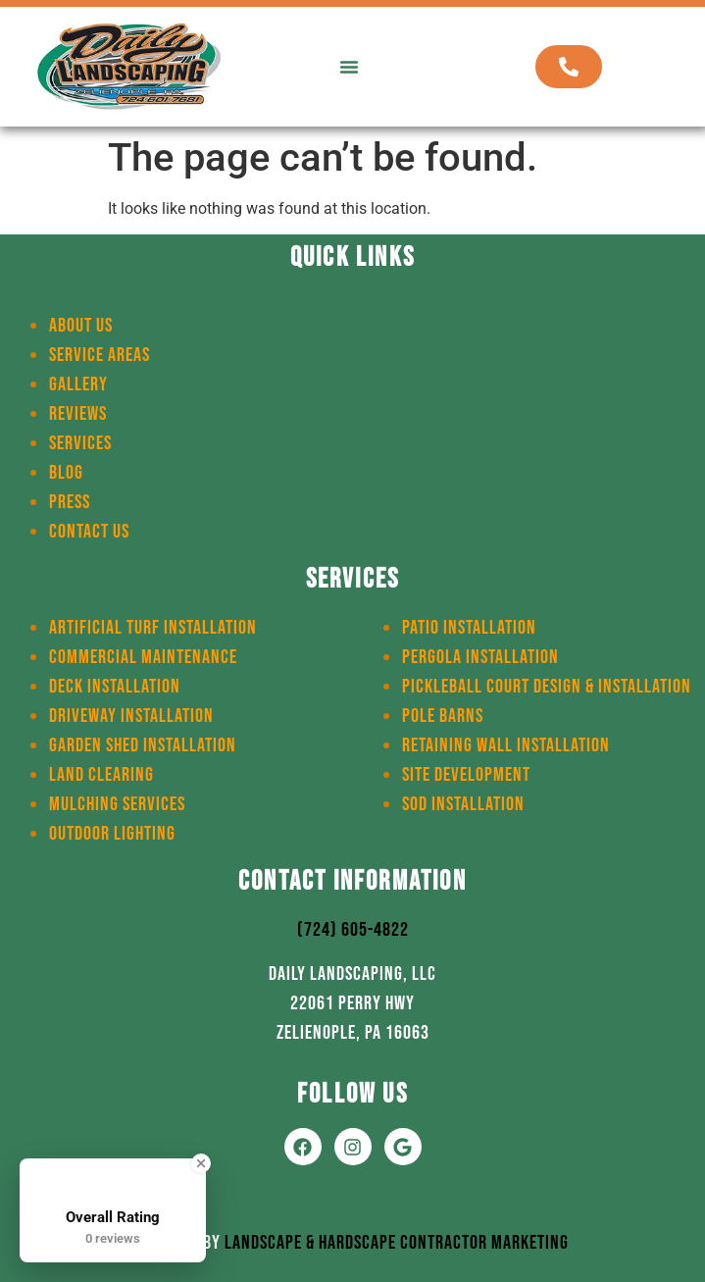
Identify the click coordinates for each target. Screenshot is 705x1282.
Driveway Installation (131, 716)
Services (80, 443)
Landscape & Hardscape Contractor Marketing (397, 1243)
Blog (66, 473)
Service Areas (99, 355)
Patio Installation (469, 628)
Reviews (78, 414)
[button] (349, 66)
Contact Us (89, 531)
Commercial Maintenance (143, 657)
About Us (81, 325)
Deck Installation (114, 686)
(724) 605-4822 (353, 930)
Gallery (78, 384)
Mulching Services (117, 804)
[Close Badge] (201, 1163)
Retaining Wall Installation (506, 745)
